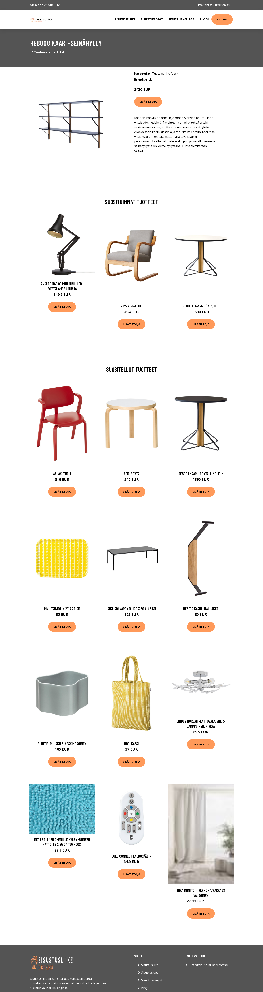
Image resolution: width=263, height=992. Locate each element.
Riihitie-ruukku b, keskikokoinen (62, 743)
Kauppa (222, 19)
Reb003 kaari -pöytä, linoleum (201, 473)
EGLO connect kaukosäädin (132, 856)
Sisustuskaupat (181, 19)
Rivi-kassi (131, 743)
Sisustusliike (125, 19)
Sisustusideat (152, 19)
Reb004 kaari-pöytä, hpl (201, 306)
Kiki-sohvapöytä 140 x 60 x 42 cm (131, 608)
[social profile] (58, 4)
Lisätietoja (148, 102)
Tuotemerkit (43, 52)
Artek (61, 52)
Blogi (204, 19)
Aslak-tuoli (62, 473)
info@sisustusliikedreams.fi (214, 5)
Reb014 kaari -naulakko (201, 608)
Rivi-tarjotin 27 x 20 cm (62, 608)
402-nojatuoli (131, 306)
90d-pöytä (131, 473)
